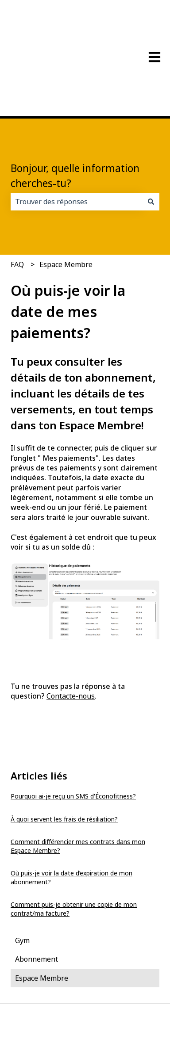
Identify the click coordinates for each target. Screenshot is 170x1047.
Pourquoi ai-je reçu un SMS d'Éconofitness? (73, 738)
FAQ (17, 206)
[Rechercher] (151, 143)
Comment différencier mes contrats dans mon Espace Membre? (78, 787)
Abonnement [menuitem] (36, 901)
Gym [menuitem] (22, 882)
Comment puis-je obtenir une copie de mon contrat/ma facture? (74, 850)
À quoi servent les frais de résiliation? (64, 761)
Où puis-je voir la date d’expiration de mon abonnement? (71, 819)
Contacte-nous (70, 637)
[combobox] (77, 143)
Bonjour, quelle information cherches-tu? (75, 117)
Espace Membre (66, 206)
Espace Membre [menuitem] (41, 920)
